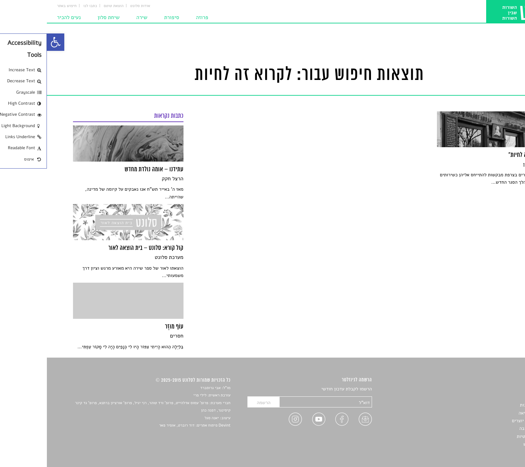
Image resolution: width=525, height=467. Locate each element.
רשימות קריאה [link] (485, 413)
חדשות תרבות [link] (486, 405)
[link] (8, 42)
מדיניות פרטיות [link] (484, 436)
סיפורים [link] (491, 389)
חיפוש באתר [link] (20, 6)
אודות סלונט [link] (93, 6)
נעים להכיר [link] (22, 17)
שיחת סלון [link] (62, 17)
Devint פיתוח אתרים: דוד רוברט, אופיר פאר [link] (147, 425)
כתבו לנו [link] (43, 6)
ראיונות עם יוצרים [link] (482, 420)
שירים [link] (493, 397)
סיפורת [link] (124, 17)
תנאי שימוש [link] (487, 444)
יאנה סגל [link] (165, 418)
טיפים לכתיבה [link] (485, 428)
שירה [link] (94, 17)
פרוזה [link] (155, 17)
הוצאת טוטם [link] (67, 6)
